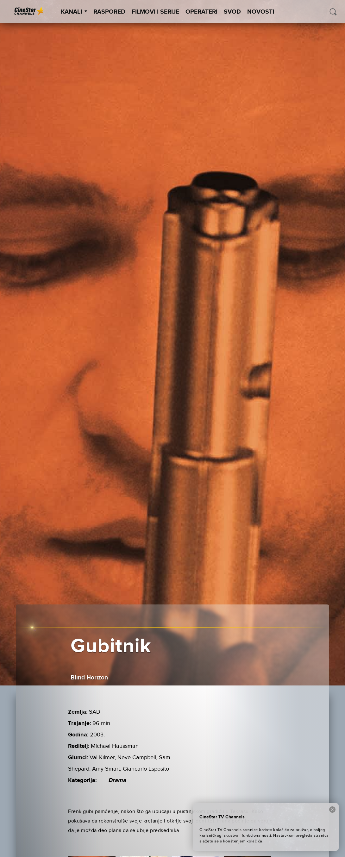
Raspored (109, 12)
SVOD (232, 12)
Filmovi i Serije (155, 12)
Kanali (74, 12)
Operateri (201, 12)
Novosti (260, 12)
